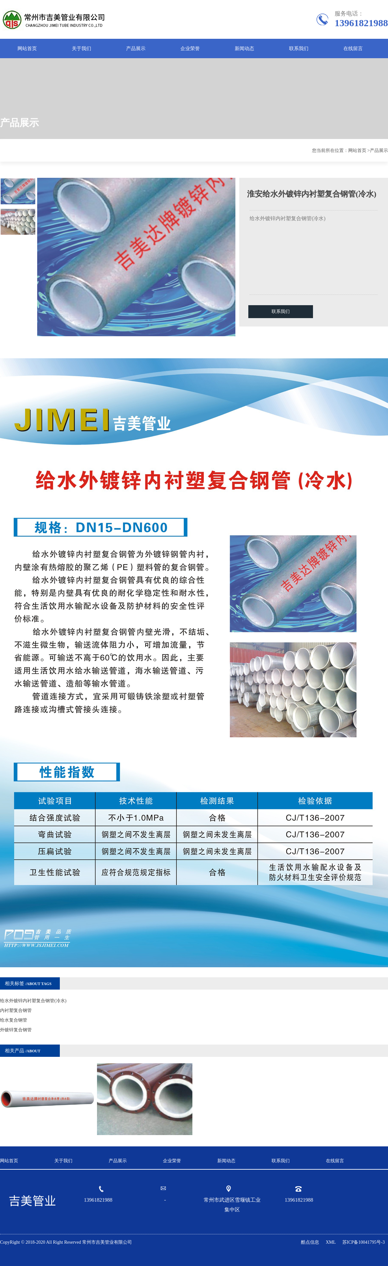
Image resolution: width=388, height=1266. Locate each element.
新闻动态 (244, 48)
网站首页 (27, 48)
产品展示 (136, 48)
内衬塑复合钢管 (16, 1010)
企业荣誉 (190, 48)
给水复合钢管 (13, 1020)
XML (331, 1242)
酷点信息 (310, 1242)
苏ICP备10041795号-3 (363, 1242)
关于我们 (81, 48)
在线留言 (353, 48)
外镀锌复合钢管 (16, 1029)
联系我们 (298, 48)
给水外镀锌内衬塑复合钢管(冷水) (33, 1000)
